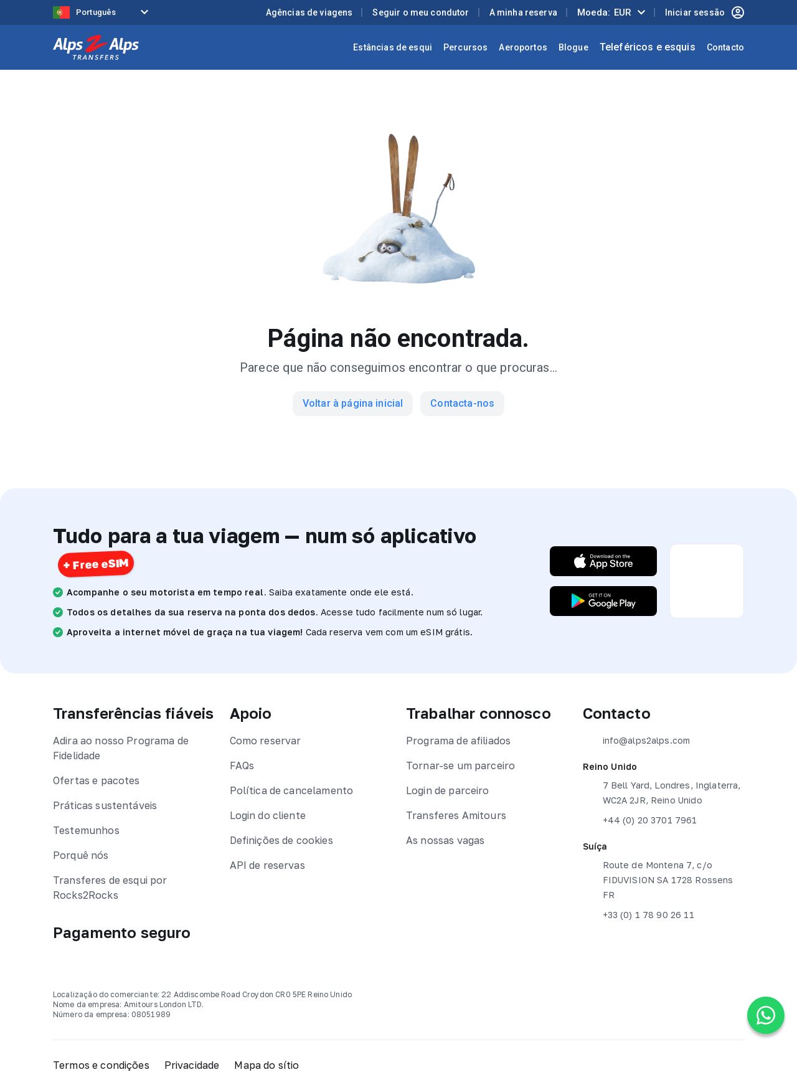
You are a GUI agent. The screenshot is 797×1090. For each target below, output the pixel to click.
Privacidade (192, 1065)
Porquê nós (81, 855)
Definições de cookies (281, 840)
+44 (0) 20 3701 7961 (640, 820)
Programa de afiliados (458, 740)
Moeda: (604, 12)
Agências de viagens (309, 12)
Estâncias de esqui (392, 47)
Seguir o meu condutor (420, 12)
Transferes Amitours (456, 815)
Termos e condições (101, 1065)
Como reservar (265, 740)
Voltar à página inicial (353, 403)
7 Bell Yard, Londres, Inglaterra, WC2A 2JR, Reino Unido (662, 791)
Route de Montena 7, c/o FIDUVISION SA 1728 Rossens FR (658, 879)
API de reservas (267, 865)
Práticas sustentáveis (105, 805)
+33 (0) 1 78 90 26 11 (638, 915)
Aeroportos (523, 47)
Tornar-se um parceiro (460, 765)
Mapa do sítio (266, 1065)
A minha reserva (523, 12)
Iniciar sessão (704, 12)
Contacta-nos (462, 403)
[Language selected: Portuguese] (103, 12)
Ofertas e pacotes (96, 780)
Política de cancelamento (292, 790)
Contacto (725, 47)
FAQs (242, 765)
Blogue (573, 47)
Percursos (465, 47)
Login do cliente (268, 815)
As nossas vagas (445, 840)
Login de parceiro (447, 790)
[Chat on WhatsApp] (766, 1015)
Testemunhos (86, 830)
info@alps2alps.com (637, 740)
